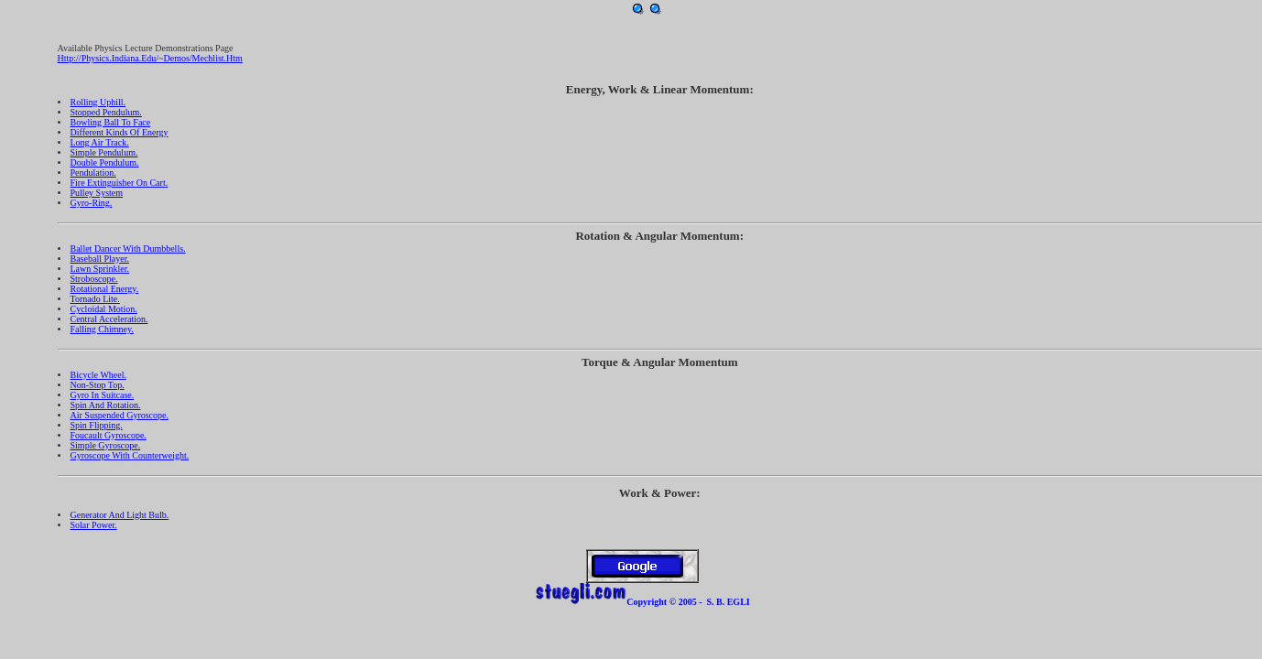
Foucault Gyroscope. (109, 435)
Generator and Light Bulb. (120, 515)
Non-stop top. (98, 385)
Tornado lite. (95, 299)
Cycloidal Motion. (104, 309)
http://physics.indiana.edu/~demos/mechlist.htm (150, 58)
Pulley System (97, 193)
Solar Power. (94, 525)
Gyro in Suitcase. (103, 395)
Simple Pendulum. (104, 152)
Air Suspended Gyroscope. (120, 415)
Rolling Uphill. (98, 102)
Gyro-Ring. (92, 203)
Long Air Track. (100, 142)
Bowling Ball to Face (111, 122)
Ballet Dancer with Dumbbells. (128, 248)
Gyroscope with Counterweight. (130, 455)
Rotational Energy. (105, 289)
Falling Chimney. (102, 329)
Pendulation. (93, 172)
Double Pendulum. (105, 162)
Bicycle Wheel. (98, 375)
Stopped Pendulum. (106, 112)
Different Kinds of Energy (120, 132)
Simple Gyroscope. (106, 445)
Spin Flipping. (97, 425)
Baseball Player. (100, 259)
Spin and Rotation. (106, 405)
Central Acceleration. (109, 319)
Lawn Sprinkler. (100, 269)
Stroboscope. (94, 279)
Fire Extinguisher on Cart (118, 183)
